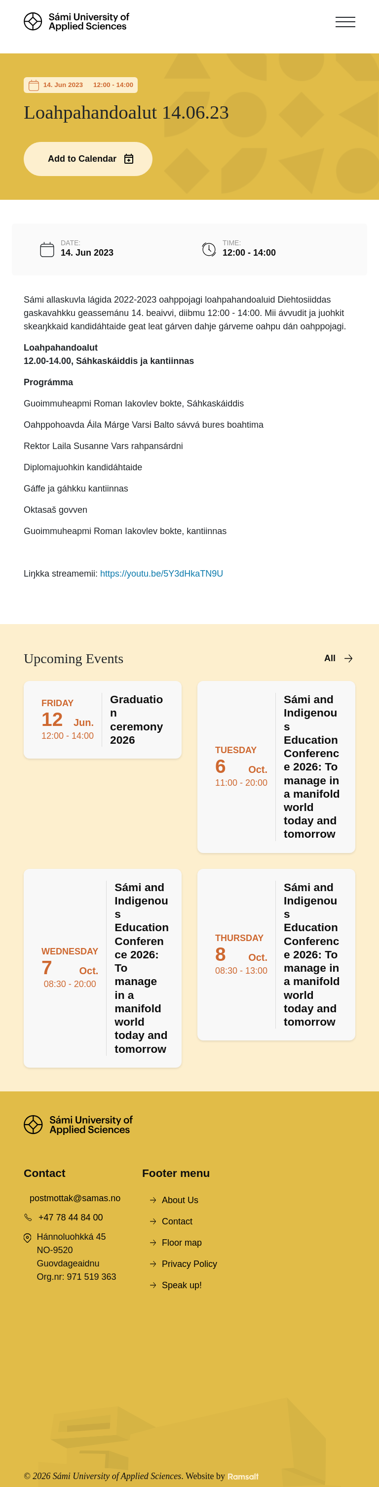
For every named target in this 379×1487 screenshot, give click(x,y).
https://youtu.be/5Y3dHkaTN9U (161, 574)
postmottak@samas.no (75, 1198)
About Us (180, 1200)
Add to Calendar (82, 159)
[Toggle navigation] (345, 22)
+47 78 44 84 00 (70, 1217)
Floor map (182, 1243)
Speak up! (182, 1285)
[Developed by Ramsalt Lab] (243, 1476)
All (330, 658)
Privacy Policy (189, 1264)
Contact (177, 1221)
